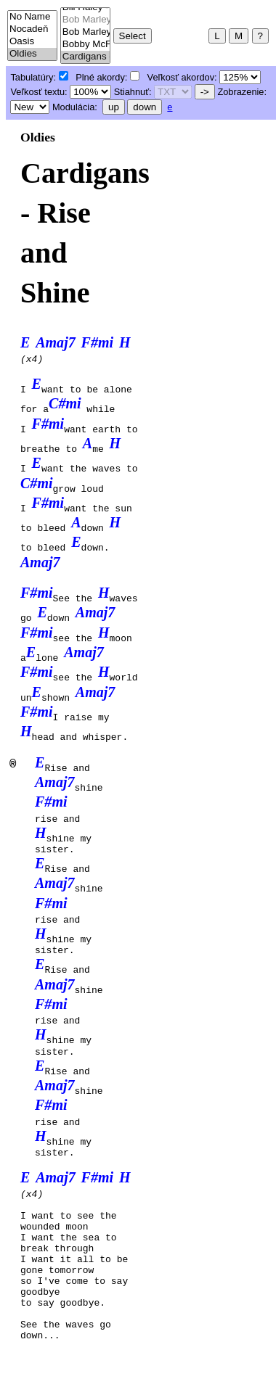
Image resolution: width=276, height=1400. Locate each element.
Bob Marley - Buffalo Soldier (85, 20)
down (144, 107)
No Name (32, 17)
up (113, 107)
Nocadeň (32, 29)
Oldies (32, 54)
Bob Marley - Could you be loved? (85, 32)
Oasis (32, 42)
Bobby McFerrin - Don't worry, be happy (85, 44)
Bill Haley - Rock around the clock (85, 7)
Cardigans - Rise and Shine (85, 57)
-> (204, 91)
